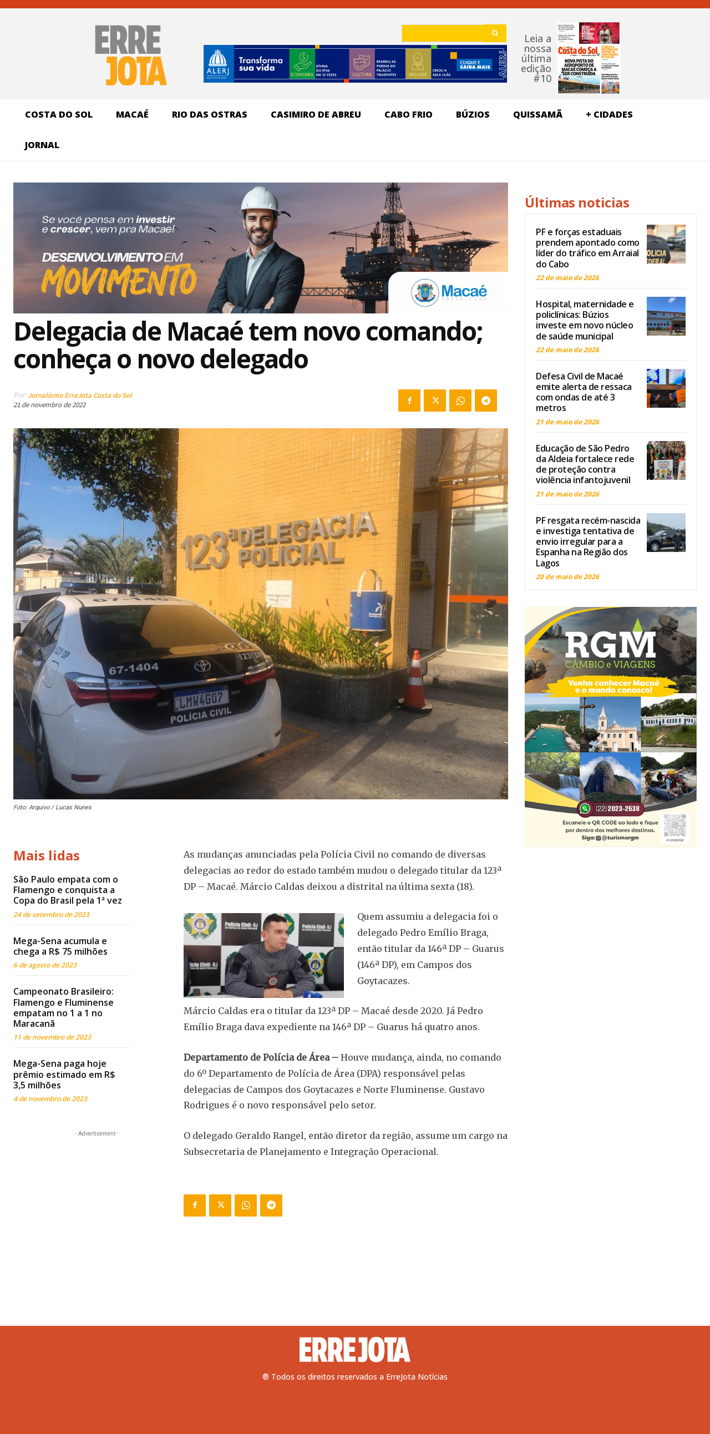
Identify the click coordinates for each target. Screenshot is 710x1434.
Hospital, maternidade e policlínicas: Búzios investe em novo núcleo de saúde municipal (585, 320)
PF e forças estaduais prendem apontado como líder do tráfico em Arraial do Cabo (588, 248)
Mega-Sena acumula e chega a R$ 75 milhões (60, 946)
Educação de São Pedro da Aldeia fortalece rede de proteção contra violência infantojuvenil (585, 464)
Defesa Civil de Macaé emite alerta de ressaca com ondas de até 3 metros (584, 392)
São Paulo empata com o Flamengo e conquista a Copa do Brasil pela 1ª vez (67, 889)
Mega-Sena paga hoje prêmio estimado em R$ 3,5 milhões (64, 1074)
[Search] (495, 33)
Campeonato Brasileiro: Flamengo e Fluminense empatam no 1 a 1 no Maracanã (63, 1007)
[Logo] (355, 1349)
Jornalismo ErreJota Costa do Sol (80, 395)
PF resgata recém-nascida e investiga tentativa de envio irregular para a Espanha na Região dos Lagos (588, 541)
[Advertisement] (96, 1208)
